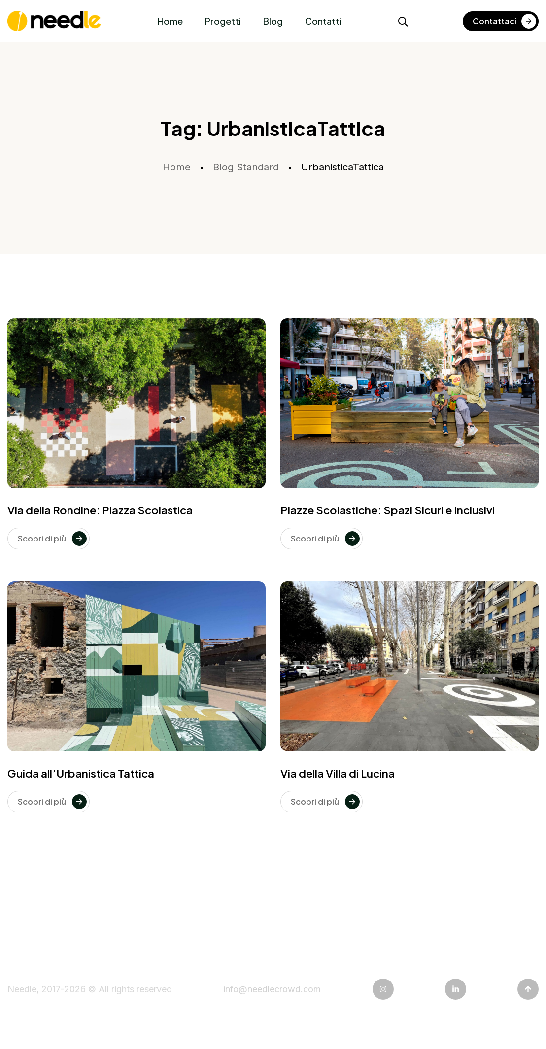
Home (170, 21)
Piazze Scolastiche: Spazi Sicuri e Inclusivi (387, 510)
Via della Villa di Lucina (337, 773)
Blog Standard (246, 167)
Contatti (323, 21)
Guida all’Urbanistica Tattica (80, 773)
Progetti (223, 21)
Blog (273, 21)
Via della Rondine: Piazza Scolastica (100, 510)
